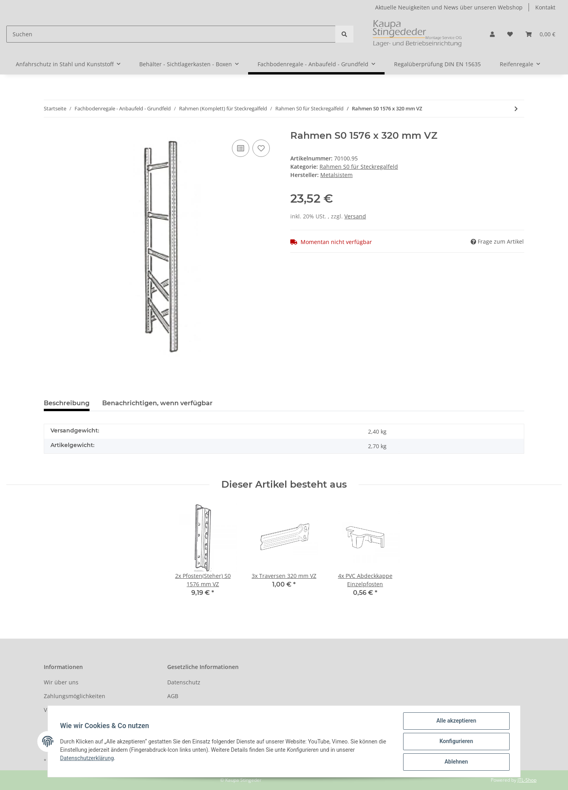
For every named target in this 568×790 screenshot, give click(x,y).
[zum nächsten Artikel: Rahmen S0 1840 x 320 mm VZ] (516, 108)
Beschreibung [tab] (67, 403)
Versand (355, 216)
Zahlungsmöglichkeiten (74, 696)
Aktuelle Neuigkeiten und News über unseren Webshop (449, 7)
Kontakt (545, 7)
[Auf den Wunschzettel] (261, 148)
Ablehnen (455, 762)
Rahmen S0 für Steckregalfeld (359, 166)
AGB (172, 696)
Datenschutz (183, 682)
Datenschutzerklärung (87, 758)
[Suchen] (171, 34)
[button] (492, 34)
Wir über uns (61, 682)
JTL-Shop (527, 780)
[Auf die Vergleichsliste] (240, 148)
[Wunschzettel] (510, 34)
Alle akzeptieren (456, 721)
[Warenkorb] (540, 34)
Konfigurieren (456, 741)
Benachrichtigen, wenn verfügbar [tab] (157, 403)
